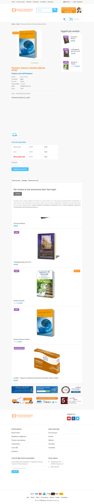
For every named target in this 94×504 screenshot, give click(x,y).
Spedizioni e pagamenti (19, 436)
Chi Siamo (36, 2)
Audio (32, 497)
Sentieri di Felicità (74, 63)
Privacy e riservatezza (18, 440)
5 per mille (15, 447)
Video (38, 497)
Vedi (45, 147)
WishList (28, 2)
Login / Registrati (77, 2)
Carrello (50, 436)
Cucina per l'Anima (74, 37)
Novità (52, 497)
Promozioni (44, 497)
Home (13, 2)
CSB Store (43, 500)
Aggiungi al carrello (20, 169)
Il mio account (21, 2)
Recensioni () (33, 180)
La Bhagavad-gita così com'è (75, 50)
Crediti (57, 497)
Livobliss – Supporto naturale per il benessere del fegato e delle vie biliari (35, 378)
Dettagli (24, 180)
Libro (18, 24)
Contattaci (43, 2)
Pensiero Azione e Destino (21, 339)
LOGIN (17, 194)
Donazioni (15, 451)
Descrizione (16, 180)
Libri (28, 497)
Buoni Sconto (16, 433)
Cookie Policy (16, 444)
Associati (50, 2)
